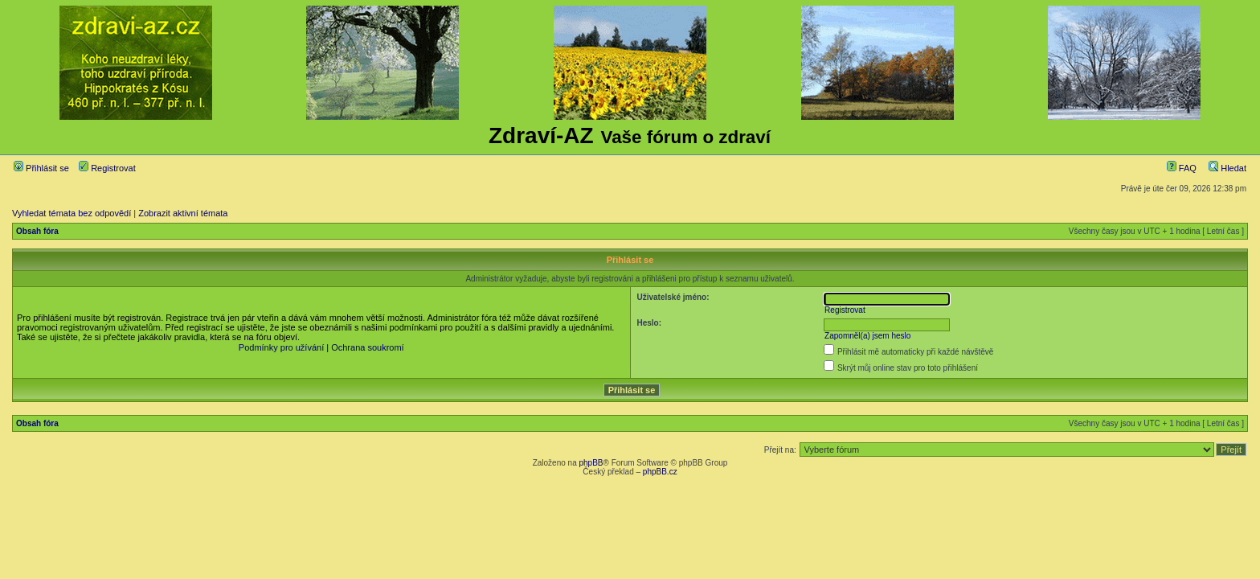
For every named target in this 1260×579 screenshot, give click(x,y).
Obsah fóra (37, 231)
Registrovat (107, 168)
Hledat (1227, 168)
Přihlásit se (41, 168)
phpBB (591, 462)
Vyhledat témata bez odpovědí (71, 213)
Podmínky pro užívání (281, 347)
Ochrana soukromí (367, 347)
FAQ (1182, 168)
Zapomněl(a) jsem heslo (867, 335)
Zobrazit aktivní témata (182, 213)
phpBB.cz (660, 471)
